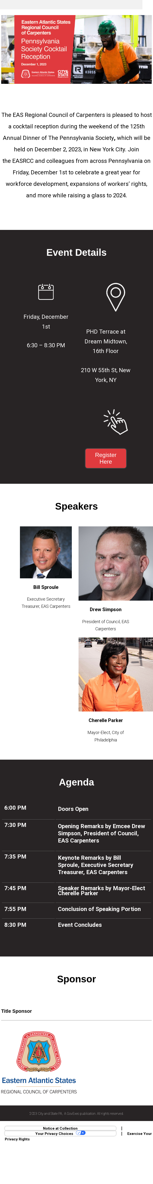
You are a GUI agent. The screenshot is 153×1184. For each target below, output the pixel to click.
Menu (147, 4)
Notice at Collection (60, 1128)
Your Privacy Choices (60, 1133)
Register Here (105, 458)
